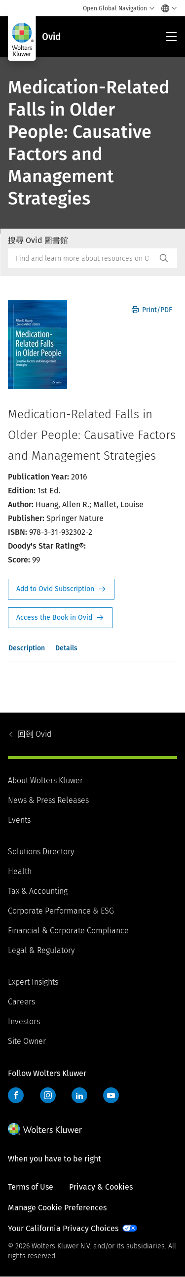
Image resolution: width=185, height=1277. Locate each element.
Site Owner (27, 1041)
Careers (21, 1001)
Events (19, 820)
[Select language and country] (166, 8)
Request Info (61, 589)
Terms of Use (30, 1187)
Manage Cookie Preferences (57, 1207)
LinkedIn (79, 1095)
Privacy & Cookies (101, 1187)
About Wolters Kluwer (45, 780)
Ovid (34, 734)
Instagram (48, 1095)
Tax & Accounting (38, 891)
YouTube (111, 1095)
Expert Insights (33, 982)
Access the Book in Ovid (60, 618)
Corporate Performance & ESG (61, 911)
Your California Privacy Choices (63, 1228)
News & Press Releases (48, 800)
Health (20, 871)
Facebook (16, 1095)
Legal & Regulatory (41, 950)
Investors (24, 1021)
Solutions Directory (41, 851)
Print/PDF (152, 310)
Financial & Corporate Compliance (68, 930)
